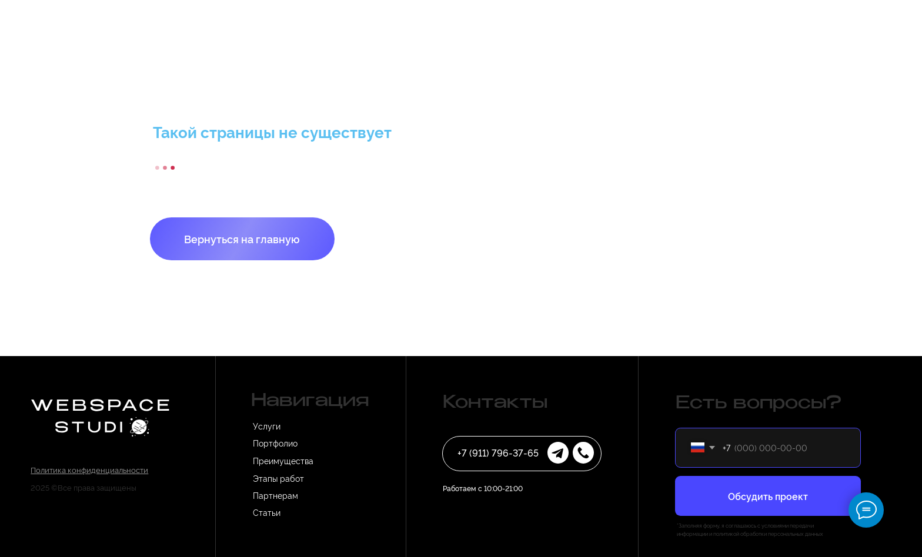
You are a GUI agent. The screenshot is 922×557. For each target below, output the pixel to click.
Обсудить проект (768, 495)
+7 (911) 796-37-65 (498, 452)
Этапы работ (278, 478)
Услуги (266, 425)
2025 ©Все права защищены (83, 487)
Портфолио (275, 442)
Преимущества (283, 460)
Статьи (266, 512)
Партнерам (275, 495)
